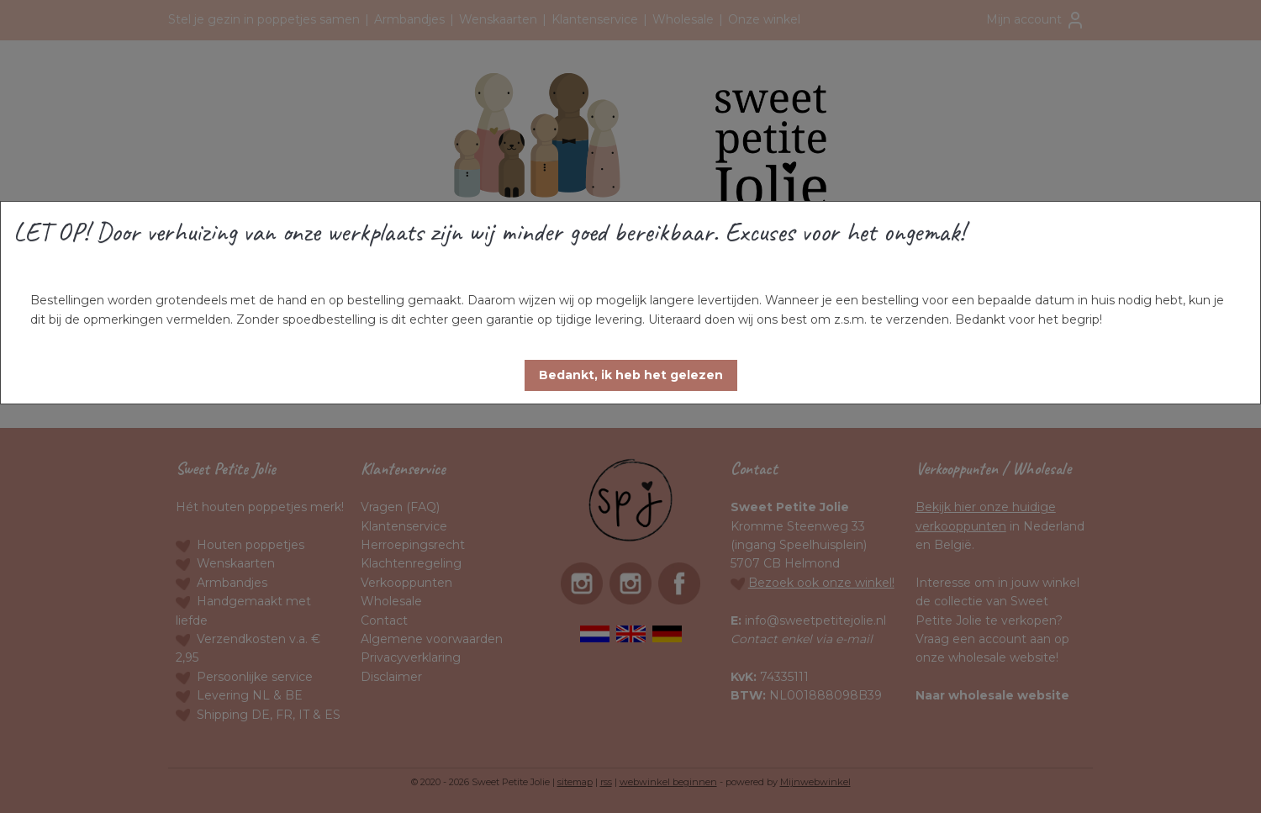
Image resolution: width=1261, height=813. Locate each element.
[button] (631, 375)
